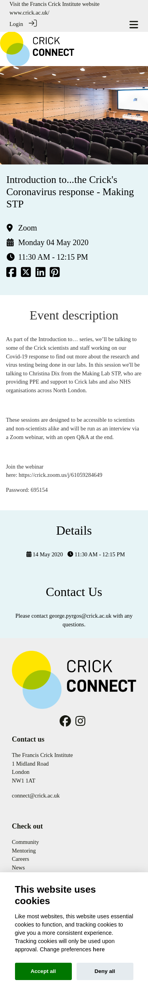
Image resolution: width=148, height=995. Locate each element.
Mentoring (24, 850)
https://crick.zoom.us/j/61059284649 (61, 475)
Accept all (43, 971)
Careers (20, 859)
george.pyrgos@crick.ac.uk (80, 616)
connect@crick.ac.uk (36, 795)
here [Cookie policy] (99, 949)
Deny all (104, 971)
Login (16, 24)
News (18, 867)
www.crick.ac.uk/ (29, 12)
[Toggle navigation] (134, 24)
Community (25, 842)
